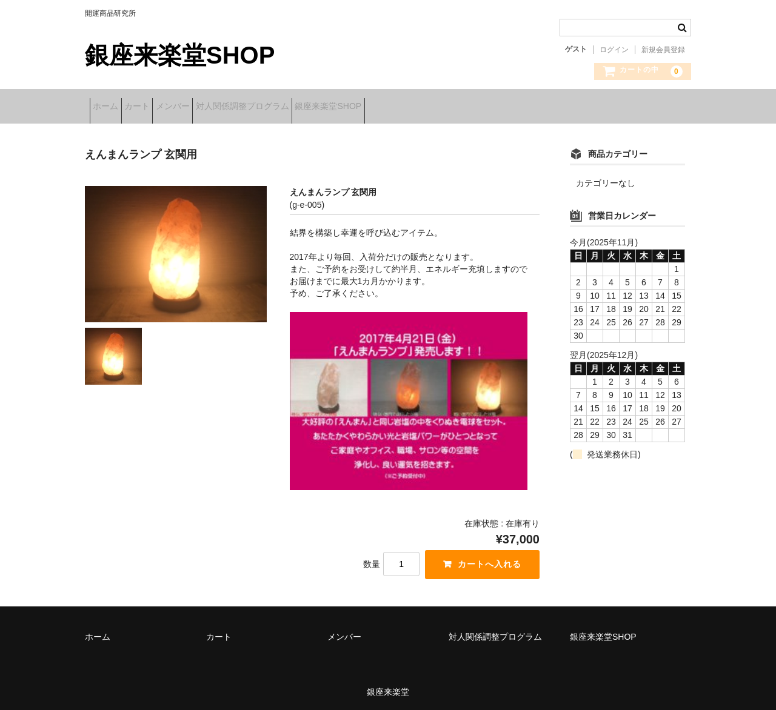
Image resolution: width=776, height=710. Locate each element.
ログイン (614, 49)
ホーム (110, 107)
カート (160, 107)
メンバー (215, 107)
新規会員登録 (663, 49)
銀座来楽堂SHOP (180, 55)
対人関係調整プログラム (303, 107)
